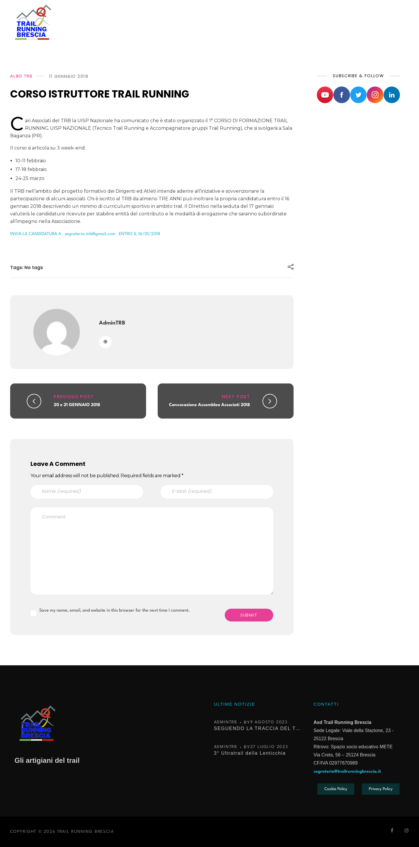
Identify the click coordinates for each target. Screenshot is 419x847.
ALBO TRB (21, 76)
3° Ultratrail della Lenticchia (250, 753)
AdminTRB (112, 323)
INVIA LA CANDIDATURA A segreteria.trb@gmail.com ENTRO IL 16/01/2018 (85, 234)
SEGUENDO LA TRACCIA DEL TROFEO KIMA (257, 728)
